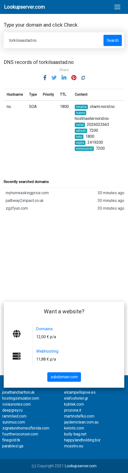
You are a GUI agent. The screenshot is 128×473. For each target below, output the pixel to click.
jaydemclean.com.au (81, 422)
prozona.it (72, 410)
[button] (45, 78)
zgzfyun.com (65, 208)
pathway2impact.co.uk (65, 201)
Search (113, 40)
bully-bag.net (75, 434)
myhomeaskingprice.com (65, 193)
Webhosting (47, 351)
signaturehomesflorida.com (25, 428)
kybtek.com (74, 404)
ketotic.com (74, 428)
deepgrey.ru (12, 410)
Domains (44, 328)
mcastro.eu (73, 446)
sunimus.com (13, 422)
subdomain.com (64, 377)
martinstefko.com (79, 416)
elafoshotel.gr (76, 398)
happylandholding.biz (82, 440)
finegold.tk (11, 440)
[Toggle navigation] (117, 7)
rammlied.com (14, 416)
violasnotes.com (16, 404)
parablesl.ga (12, 446)
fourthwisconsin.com (20, 434)
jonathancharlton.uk (18, 392)
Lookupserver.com (81, 466)
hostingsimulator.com (20, 398)
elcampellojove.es (80, 392)
